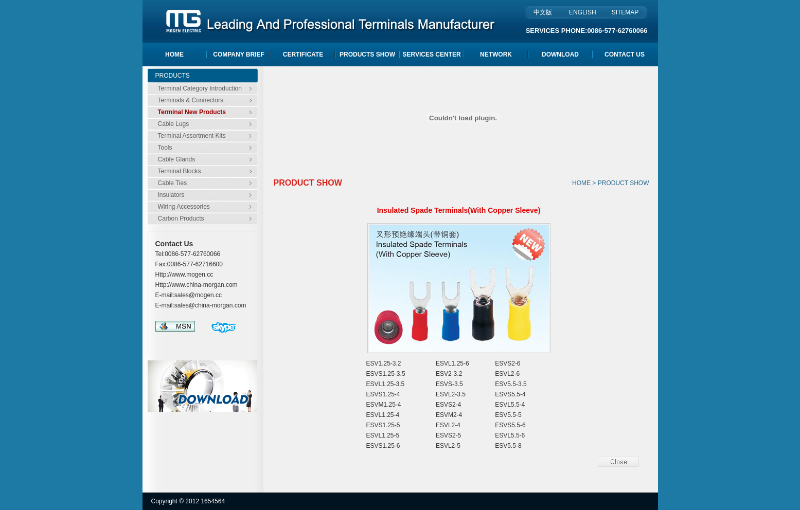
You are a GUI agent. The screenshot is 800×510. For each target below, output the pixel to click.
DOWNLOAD (560, 54)
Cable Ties (172, 183)
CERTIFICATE (303, 54)
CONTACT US (625, 54)
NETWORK (496, 54)
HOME (174, 54)
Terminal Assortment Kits (192, 135)
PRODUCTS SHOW (367, 54)
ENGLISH (581, 12)
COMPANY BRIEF (238, 54)
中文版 (543, 12)
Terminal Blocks (179, 171)
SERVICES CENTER (431, 54)
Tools (165, 147)
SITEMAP (625, 12)
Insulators (171, 194)
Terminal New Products (192, 112)
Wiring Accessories (184, 206)
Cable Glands (176, 159)
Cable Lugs (173, 124)
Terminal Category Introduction (200, 88)
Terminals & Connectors (190, 100)
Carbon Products (181, 218)
